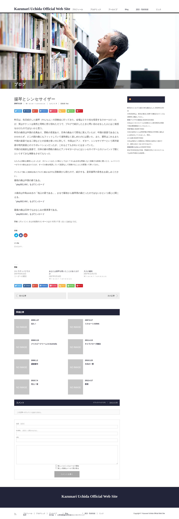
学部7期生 (130, 129)
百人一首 (34, 384)
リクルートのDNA (92, 324)
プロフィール (77, 9)
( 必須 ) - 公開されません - (27, 430)
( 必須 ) (20, 423)
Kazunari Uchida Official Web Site (42, 9)
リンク (158, 9)
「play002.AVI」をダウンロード (29, 201)
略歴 (24, 515)
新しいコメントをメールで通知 (68, 466)
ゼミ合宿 (130, 138)
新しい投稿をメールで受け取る (68, 468)
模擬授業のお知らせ (134, 147)
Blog (126, 9)
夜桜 (86, 384)
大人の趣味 (88, 271)
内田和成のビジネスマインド (144, 99)
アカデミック (95, 9)
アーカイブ (113, 9)
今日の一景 (89, 364)
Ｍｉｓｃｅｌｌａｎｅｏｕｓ (35, 103)
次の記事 (111, 296)
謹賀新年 (34, 364)
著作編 (51, 515)
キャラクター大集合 (93, 344)
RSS (15, 514)
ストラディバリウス (22, 271)
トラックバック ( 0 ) (99, 402)
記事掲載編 (61, 515)
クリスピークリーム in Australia (44, 344)
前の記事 (22, 296)
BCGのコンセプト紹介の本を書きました (141, 108)
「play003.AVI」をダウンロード (29, 214)
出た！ (33, 324)
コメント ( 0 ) (113, 402)
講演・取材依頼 (142, 9)
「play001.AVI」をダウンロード (29, 184)
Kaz (67, 103)
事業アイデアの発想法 (134, 120)
